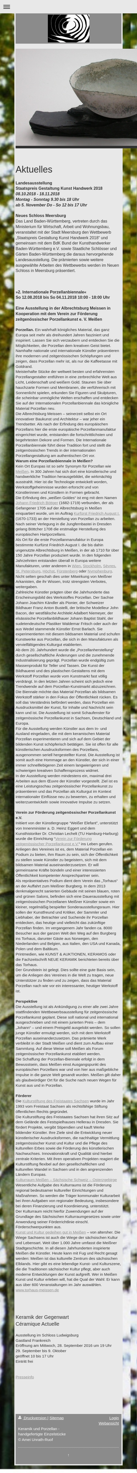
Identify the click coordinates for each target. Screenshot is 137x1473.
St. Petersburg (28, 571)
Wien (76, 566)
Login (114, 1418)
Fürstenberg (67, 571)
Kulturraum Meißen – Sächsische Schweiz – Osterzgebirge (66, 1180)
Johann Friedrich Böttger (37, 503)
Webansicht (109, 1423)
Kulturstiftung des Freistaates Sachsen (55, 1101)
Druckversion (32, 1418)
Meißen (22, 471)
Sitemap (57, 1418)
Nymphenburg (100, 571)
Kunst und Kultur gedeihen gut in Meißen (51, 1232)
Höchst (49, 571)
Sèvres (109, 566)
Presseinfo (25, 1377)
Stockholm (92, 566)
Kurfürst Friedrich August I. (97, 513)
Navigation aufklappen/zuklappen (68, 6)
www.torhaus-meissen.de (37, 1290)
